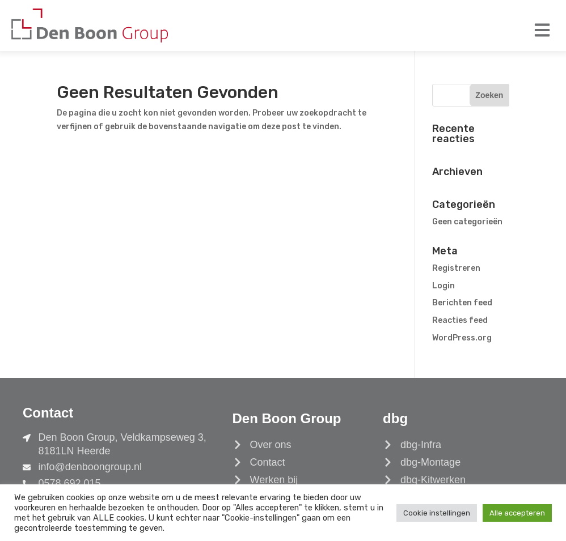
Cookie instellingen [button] (436, 513)
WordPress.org (462, 338)
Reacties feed (460, 320)
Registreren (456, 268)
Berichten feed (462, 303)
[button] (542, 29)
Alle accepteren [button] (517, 513)
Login (443, 286)
